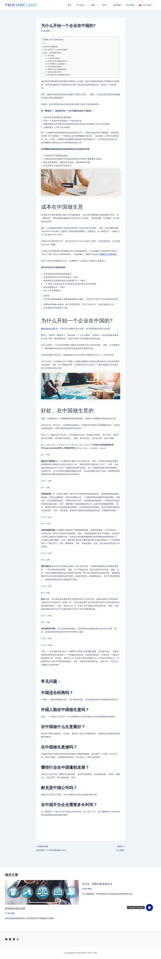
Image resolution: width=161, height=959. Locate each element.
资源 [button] (107, 5)
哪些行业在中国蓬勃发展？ (58, 69)
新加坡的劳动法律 (15, 908)
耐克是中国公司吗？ (55, 72)
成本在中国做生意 (51, 46)
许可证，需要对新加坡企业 (97, 884)
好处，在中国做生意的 (52, 52)
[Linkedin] (14, 939)
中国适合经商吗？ (54, 58)
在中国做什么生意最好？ (57, 64)
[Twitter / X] (17, 939)
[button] (88, 5)
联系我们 (119, 5)
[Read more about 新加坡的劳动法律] (42, 892)
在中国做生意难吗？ (55, 67)
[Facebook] (6, 939)
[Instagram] (10, 939)
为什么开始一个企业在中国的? (56, 49)
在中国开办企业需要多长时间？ (59, 75)
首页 (73, 5)
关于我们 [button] (84, 5)
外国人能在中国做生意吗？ (58, 61)
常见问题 (131, 5)
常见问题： (52, 55)
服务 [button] (97, 5)
